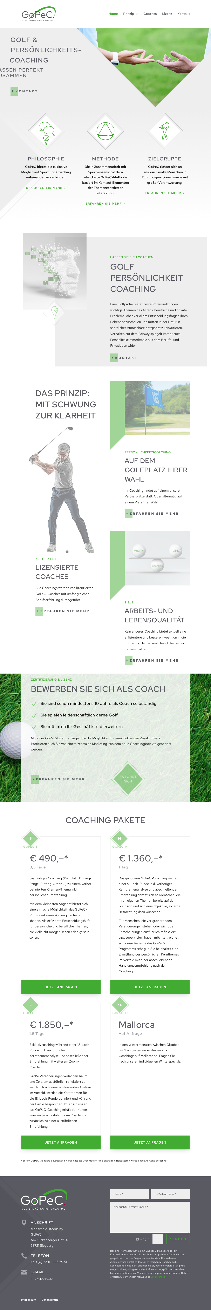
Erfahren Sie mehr (44, 188)
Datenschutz (157, 1276)
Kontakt (26, 91)
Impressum (28, 1300)
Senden (178, 1239)
